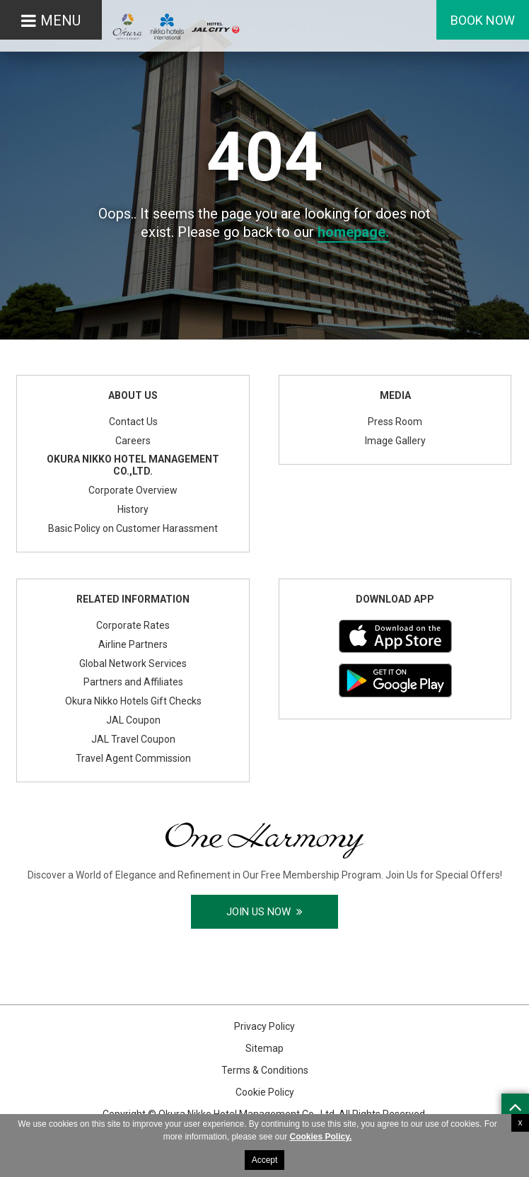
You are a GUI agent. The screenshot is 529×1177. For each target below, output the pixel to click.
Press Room (395, 421)
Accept (265, 1160)
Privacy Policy (264, 1026)
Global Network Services (133, 663)
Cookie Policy (265, 1092)
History (133, 509)
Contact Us (133, 421)
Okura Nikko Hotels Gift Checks (133, 701)
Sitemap (264, 1048)
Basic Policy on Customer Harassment (133, 528)
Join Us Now (264, 911)
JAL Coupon (133, 720)
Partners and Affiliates (133, 682)
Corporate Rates (133, 625)
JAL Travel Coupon (133, 739)
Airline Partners (133, 644)
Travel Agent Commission (133, 758)
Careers (133, 440)
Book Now (482, 20)
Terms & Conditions (264, 1070)
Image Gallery (395, 440)
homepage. (353, 232)
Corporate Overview (133, 490)
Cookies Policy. (320, 1137)
